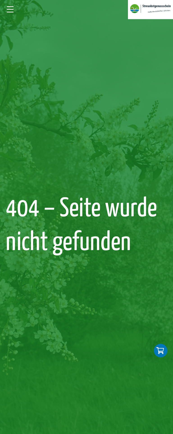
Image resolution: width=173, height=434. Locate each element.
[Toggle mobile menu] (13, 9)
